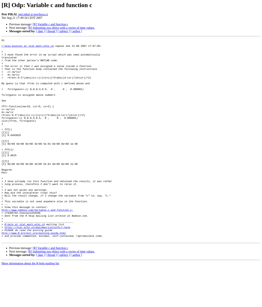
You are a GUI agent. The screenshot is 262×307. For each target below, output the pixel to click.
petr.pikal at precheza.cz (33, 14)
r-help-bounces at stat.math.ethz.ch (28, 47)
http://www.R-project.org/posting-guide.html (34, 272)
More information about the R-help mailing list (30, 303)
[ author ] (76, 31)
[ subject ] (64, 31)
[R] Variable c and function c (50, 24)
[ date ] (40, 31)
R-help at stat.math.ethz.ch (25, 261)
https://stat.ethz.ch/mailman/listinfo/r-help (37, 265)
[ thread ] (51, 31)
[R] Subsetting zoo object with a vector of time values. (61, 27)
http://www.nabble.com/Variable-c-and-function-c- (37, 244)
